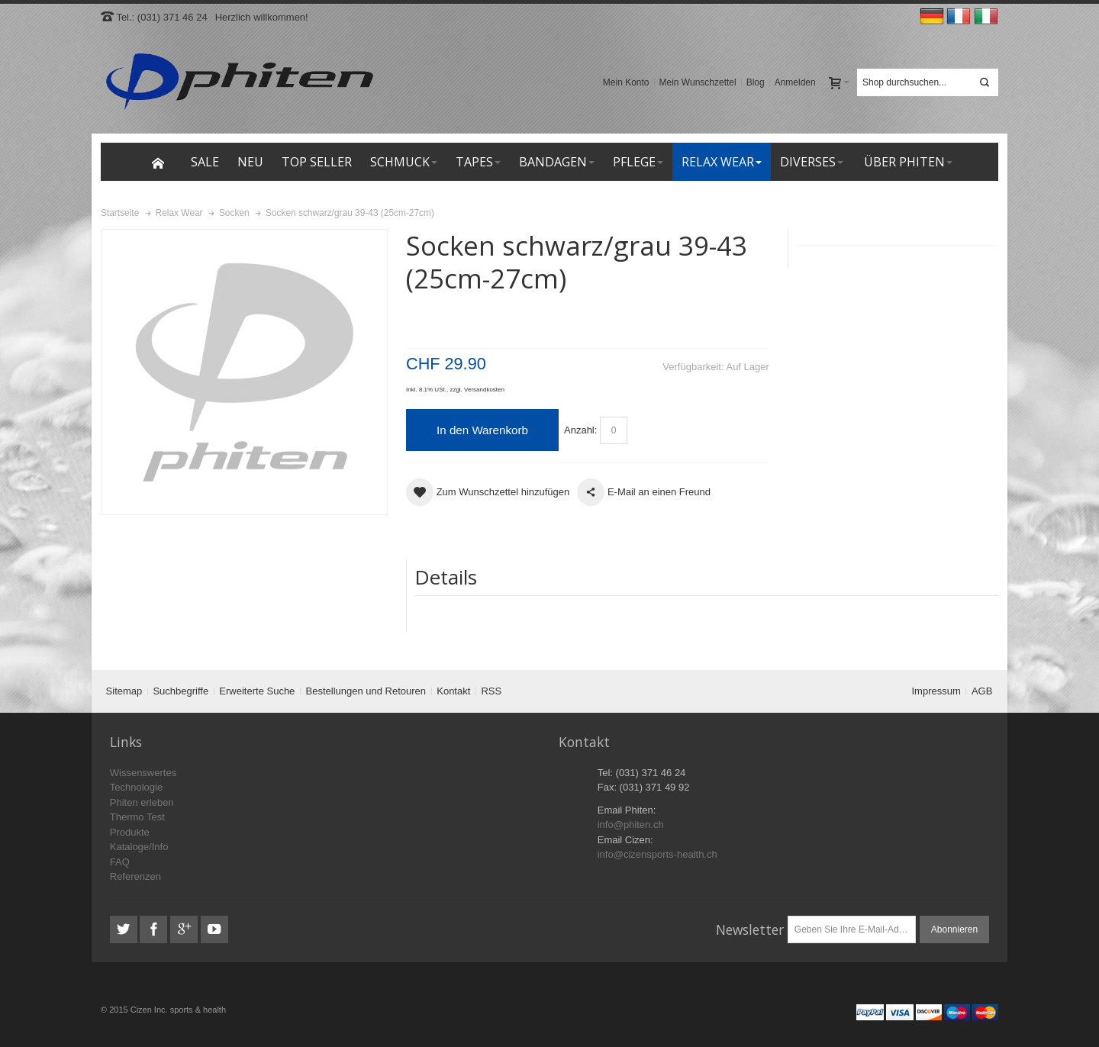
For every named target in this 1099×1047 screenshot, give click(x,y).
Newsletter (750, 929)
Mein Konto (626, 82)
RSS (491, 691)
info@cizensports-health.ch (657, 854)
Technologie (136, 787)
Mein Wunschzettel (697, 82)
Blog (755, 82)
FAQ (120, 862)
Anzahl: (580, 430)
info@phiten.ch (631, 824)
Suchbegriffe (180, 691)
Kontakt (453, 691)
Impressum (936, 691)
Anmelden (795, 82)
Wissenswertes (143, 772)
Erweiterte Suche (257, 691)
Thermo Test (137, 817)
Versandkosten (484, 389)
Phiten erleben (142, 802)
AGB (982, 691)
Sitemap (124, 691)
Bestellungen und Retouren (366, 691)
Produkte (130, 832)
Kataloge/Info (139, 846)
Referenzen (135, 876)
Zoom (244, 372)
